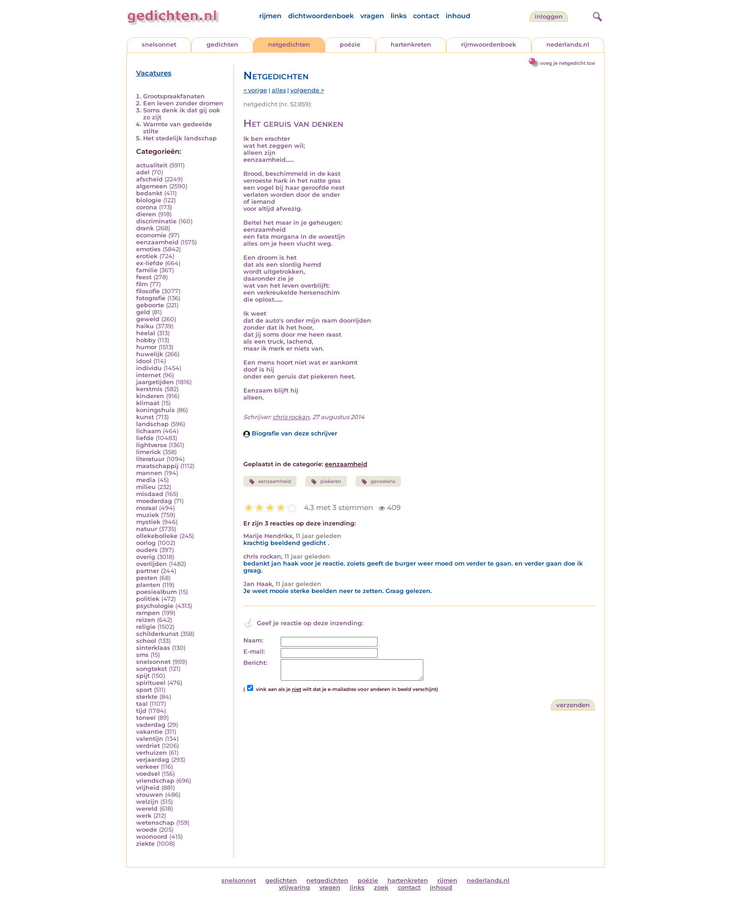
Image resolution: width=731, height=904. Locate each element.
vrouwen (149, 794)
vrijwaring (294, 887)
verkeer (147, 766)
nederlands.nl (567, 44)
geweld (147, 319)
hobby (146, 340)
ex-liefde (149, 263)
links (399, 16)
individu (149, 368)
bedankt (149, 193)
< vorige (255, 90)
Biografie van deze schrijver (290, 433)
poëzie (350, 44)
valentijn (149, 738)
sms (142, 654)
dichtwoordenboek (321, 16)
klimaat (147, 403)
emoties (148, 249)
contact (426, 16)
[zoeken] (596, 15)
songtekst (151, 668)
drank (145, 228)
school (146, 640)
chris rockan (291, 417)
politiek (147, 598)
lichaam (148, 431)
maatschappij (157, 465)
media (146, 479)
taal (142, 703)
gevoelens (378, 481)
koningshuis (155, 410)
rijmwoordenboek (488, 44)
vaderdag (151, 724)
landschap (152, 424)
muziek (147, 514)
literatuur (150, 458)
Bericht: (255, 662)
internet (148, 375)
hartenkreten (411, 44)
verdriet (148, 745)
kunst (145, 417)
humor (146, 347)
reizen (145, 619)
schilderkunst (157, 633)
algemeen (151, 186)
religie (146, 626)
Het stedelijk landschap (180, 138)
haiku (145, 326)
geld (143, 312)
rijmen (270, 16)
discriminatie (156, 221)
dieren (146, 214)
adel (143, 172)
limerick (148, 452)
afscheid (149, 179)
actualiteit (151, 165)
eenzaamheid (157, 242)
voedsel (148, 773)
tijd (141, 710)
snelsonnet (159, 44)
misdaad (149, 493)
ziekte (145, 843)
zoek (381, 887)
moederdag (154, 500)
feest (144, 277)
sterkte (147, 696)
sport (144, 689)
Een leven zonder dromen (183, 103)
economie (151, 235)
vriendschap (155, 780)
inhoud (458, 16)
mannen (149, 472)
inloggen (549, 16)
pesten (147, 577)
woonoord (151, 836)
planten (148, 584)
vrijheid (147, 787)
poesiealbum (156, 591)
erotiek (147, 256)
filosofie (148, 291)
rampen (148, 612)
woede (146, 829)
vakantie (149, 731)
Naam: (253, 640)
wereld (147, 808)
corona (146, 207)
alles (279, 90)
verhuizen (151, 752)
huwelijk (149, 354)
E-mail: (254, 651)
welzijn (147, 801)
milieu (146, 486)
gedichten (222, 44)
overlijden (151, 563)
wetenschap (155, 822)
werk (144, 815)
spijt (143, 675)
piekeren (326, 481)
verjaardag (152, 759)
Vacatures (154, 73)
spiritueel (151, 682)
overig (145, 556)
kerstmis (149, 389)
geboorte (150, 305)
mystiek (148, 521)
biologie (148, 200)
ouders (147, 549)
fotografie (151, 298)
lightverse (151, 445)
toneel (146, 717)
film (142, 284)
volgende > (307, 90)
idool (144, 361)
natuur (146, 528)
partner (147, 570)
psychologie (154, 605)
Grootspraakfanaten (174, 96)
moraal (146, 507)
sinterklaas (153, 647)
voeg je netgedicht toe (567, 63)
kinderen (150, 396)
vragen (372, 16)
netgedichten (289, 44)
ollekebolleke (157, 535)
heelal (145, 333)
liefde (145, 438)
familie (147, 270)
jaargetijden (155, 382)
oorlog (146, 542)
